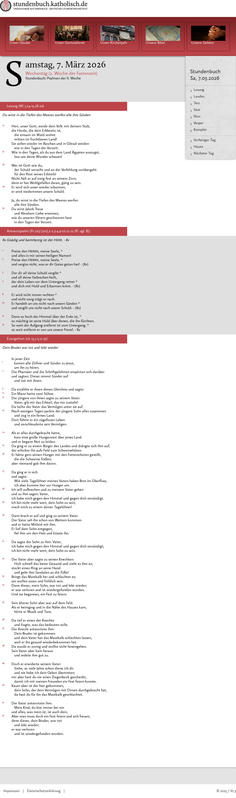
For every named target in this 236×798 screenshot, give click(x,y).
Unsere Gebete (202, 43)
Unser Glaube (20, 43)
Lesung (199, 90)
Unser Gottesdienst (70, 43)
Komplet (200, 130)
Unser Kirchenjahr (113, 43)
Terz (197, 103)
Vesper (198, 123)
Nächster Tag (204, 153)
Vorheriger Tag (205, 140)
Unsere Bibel (155, 43)
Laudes (199, 96)
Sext (197, 110)
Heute (198, 147)
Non (197, 116)
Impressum (11, 791)
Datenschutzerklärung (43, 791)
